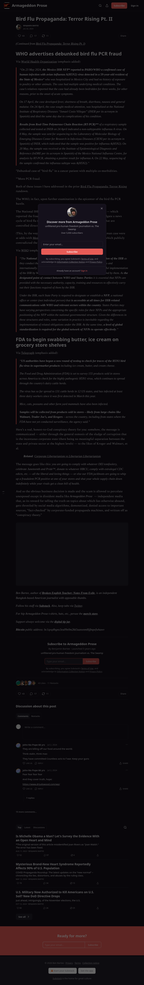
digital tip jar (62, 621)
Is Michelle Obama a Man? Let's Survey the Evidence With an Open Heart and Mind (57, 838)
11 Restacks (52, 683)
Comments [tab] (23, 716)
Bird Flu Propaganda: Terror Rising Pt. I (60, 43)
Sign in (134, 5)
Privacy (69, 963)
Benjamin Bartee (31, 25)
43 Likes (42, 683)
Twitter (78, 605)
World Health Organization (39, 61)
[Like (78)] (19, 883)
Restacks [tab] (35, 716)
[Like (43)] (21, 36)
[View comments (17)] (33, 36)
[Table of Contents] (3, 492)
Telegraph (27, 353)
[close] (101, 208)
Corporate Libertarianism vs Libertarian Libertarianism (67, 456)
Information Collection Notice (71, 262)
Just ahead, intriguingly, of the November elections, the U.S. (48, 900)
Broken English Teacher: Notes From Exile (68, 593)
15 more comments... (26, 811)
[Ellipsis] (126, 744)
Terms (78, 963)
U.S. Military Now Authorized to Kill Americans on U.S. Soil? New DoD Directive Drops (55, 894)
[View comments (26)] (45, 908)
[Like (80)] (19, 908)
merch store (90, 613)
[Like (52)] (19, 855)
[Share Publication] (107, 5)
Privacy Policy (96, 262)
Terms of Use (87, 258)
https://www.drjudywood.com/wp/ (41, 784)
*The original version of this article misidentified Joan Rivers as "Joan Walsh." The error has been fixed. (57, 846)
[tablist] (29, 716)
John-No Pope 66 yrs (34, 744)
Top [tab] (19, 827)
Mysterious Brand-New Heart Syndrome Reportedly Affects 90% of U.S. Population (53, 866)
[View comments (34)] (45, 883)
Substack (44, 605)
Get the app (87, 970)
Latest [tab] (27, 827)
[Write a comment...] (75, 731)
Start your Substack (62, 970)
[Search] (100, 5)
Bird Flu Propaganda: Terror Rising (103, 186)
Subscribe (119, 5)
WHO (25, 250)
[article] (72, 845)
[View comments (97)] (46, 855)
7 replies (30, 797)
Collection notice (90, 963)
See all (24, 916)
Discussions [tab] (39, 827)
